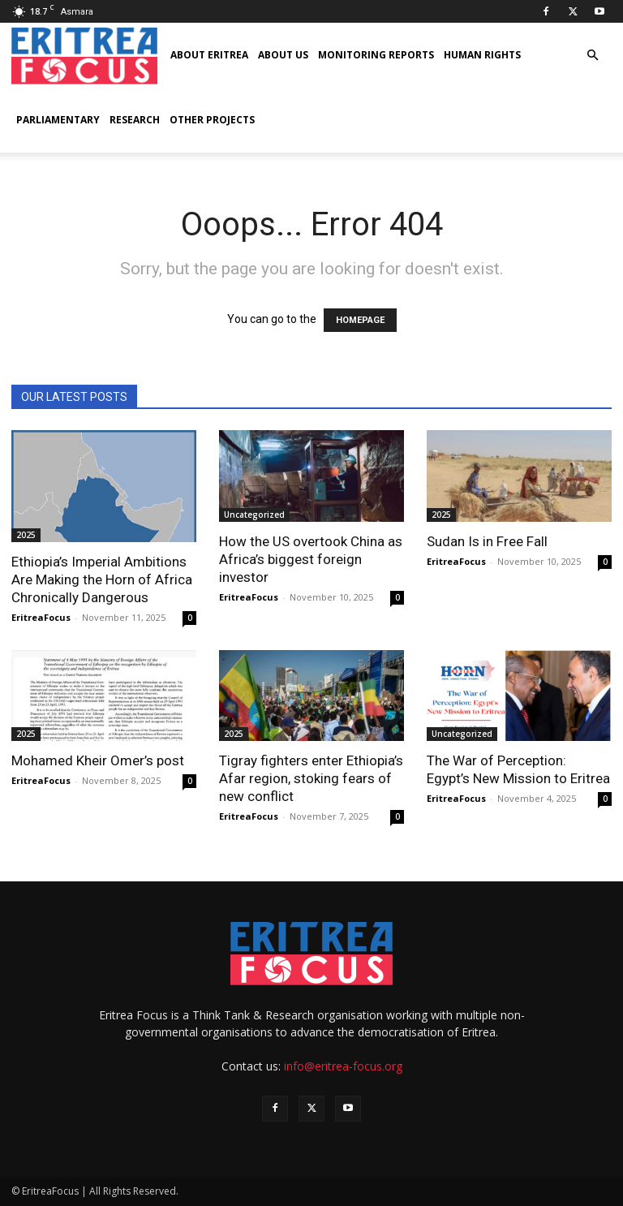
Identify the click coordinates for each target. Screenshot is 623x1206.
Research (135, 120)
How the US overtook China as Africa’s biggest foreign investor (310, 559)
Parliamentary (58, 120)
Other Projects (212, 120)
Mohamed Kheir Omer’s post (97, 760)
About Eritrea (209, 55)
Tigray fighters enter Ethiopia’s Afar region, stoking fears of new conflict (311, 778)
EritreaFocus (41, 617)
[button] (592, 55)
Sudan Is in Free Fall (487, 541)
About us (283, 55)
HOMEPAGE (360, 320)
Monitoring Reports (376, 55)
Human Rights (482, 55)
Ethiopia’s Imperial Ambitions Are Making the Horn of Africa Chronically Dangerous (101, 579)
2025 (26, 535)
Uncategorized (254, 514)
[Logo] (84, 55)
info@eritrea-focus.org (343, 1066)
